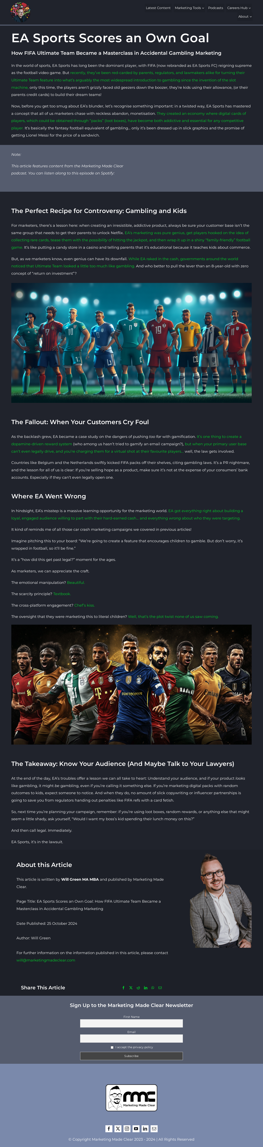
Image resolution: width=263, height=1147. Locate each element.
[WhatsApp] (152, 988)
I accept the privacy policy (132, 1047)
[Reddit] (138, 988)
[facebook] (108, 1128)
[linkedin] (145, 1128)
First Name (131, 1017)
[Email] (160, 988)
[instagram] (126, 1128)
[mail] (154, 1128)
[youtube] (136, 1128)
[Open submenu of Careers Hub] (250, 8)
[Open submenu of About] (251, 16)
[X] (131, 988)
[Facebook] (123, 988)
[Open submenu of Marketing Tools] (203, 8)
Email (131, 1032)
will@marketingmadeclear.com (45, 960)
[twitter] (117, 1128)
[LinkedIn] (145, 988)
